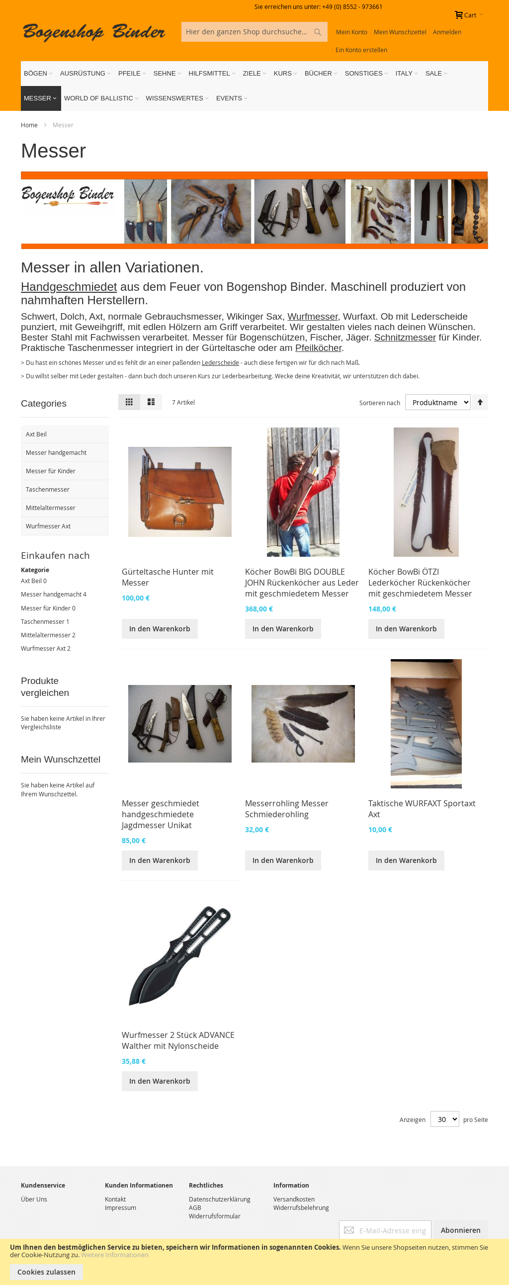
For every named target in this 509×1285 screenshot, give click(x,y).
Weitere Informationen (115, 1254)
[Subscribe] (460, 1230)
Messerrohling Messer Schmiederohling (287, 809)
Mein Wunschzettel (400, 32)
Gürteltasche (227, 348)
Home (30, 125)
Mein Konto (351, 32)
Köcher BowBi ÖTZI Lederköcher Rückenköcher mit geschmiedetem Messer (420, 582)
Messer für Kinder (46, 608)
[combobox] (254, 32)
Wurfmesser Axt (43, 648)
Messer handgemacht (51, 594)
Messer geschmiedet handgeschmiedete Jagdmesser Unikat (160, 814)
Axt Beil (31, 581)
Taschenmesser (43, 621)
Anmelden (447, 32)
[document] (254, 1262)
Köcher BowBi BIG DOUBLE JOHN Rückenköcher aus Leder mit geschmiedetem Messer (302, 582)
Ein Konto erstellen (361, 50)
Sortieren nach (379, 402)
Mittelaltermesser (46, 635)
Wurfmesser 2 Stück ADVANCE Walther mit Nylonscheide (178, 1040)
